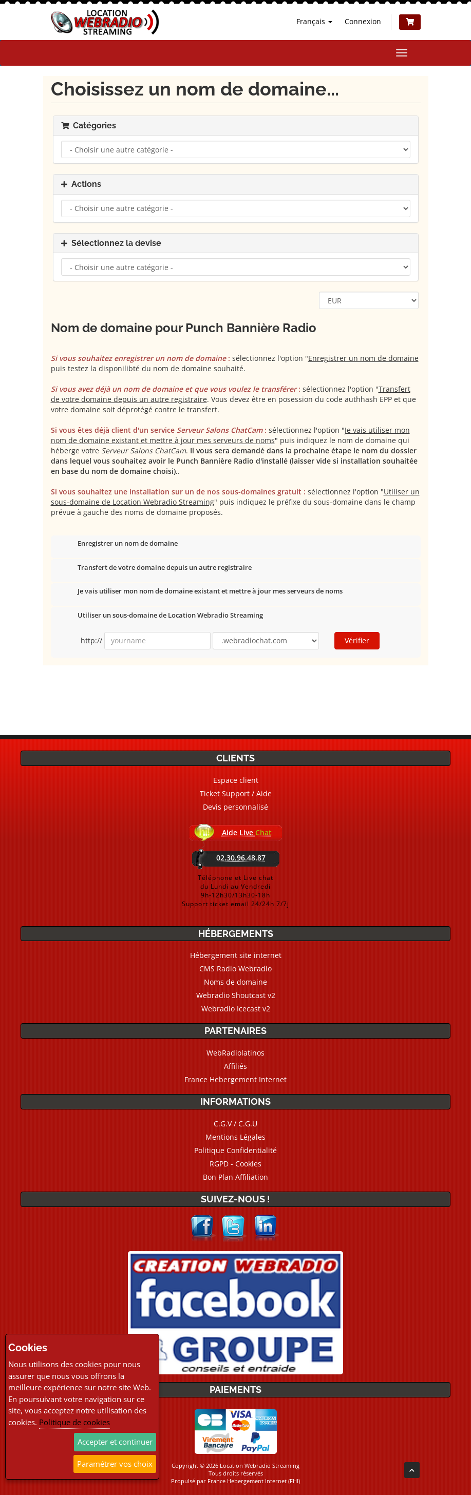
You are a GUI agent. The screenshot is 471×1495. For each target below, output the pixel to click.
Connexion (363, 21)
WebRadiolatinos (235, 1053)
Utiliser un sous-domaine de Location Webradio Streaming (162, 616)
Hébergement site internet (235, 955)
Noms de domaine (235, 982)
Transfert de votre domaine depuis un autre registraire (156, 568)
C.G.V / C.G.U (235, 1123)
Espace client (235, 780)
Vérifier (357, 640)
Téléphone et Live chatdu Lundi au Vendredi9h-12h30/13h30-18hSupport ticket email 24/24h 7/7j (235, 890)
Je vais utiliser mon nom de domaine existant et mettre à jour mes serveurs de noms (202, 592)
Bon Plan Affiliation (235, 1177)
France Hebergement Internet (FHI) (254, 1481)
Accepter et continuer (115, 1441)
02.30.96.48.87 (241, 857)
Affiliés (235, 1066)
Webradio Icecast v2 (235, 1008)
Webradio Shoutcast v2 (235, 995)
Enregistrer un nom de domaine (119, 544)
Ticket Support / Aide (236, 793)
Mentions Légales (235, 1137)
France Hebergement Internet (235, 1079)
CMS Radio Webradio (235, 968)
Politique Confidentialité (235, 1150)
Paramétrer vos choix (115, 1464)
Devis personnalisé (235, 807)
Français (314, 21)
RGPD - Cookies (235, 1163)
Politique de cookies (74, 1422)
